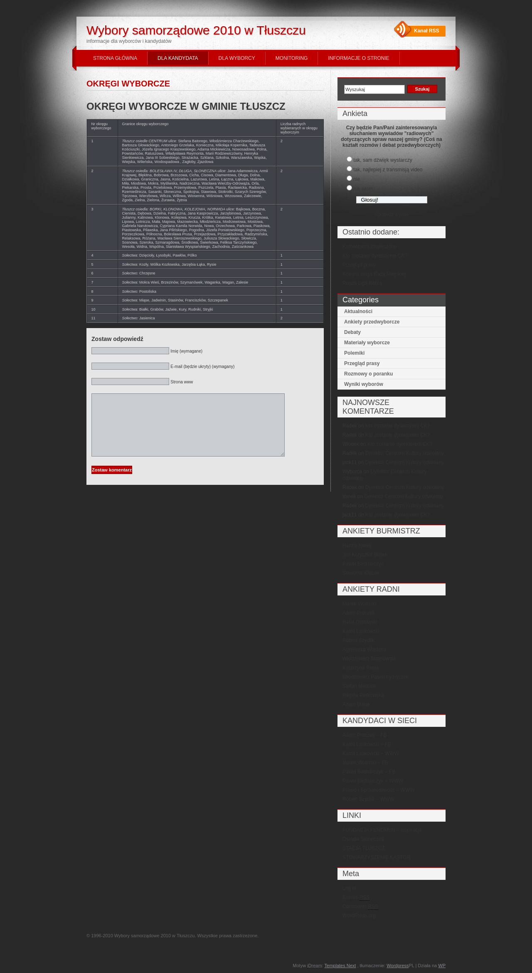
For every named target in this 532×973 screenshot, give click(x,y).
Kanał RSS (426, 31)
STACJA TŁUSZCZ (363, 848)
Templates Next (340, 965)
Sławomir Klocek (360, 573)
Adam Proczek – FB (364, 735)
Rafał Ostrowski (359, 622)
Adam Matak (356, 704)
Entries (355, 897)
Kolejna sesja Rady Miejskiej (374, 274)
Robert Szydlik (358, 640)
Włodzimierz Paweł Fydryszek (375, 677)
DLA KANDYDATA (178, 58)
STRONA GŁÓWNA (115, 58)
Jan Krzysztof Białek (364, 555)
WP (442, 965)
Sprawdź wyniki (391, 214)
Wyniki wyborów (363, 384)
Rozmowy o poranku (368, 374)
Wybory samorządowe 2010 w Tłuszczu (196, 30)
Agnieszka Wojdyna (364, 649)
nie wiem (363, 189)
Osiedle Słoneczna (363, 839)
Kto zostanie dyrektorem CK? (374, 256)
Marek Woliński (359, 604)
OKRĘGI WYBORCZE (128, 83)
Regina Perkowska (363, 695)
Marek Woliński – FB (365, 763)
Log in (349, 888)
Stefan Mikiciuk (359, 686)
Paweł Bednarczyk (363, 564)
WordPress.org (359, 916)
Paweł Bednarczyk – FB (368, 772)
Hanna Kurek (357, 545)
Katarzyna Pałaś (360, 668)
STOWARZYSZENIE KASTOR (376, 857)
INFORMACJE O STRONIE (358, 58)
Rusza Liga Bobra (362, 283)
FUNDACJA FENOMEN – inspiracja (382, 830)
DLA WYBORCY (237, 58)
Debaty (352, 332)
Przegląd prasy (359, 265)
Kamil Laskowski (360, 631)
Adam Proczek (358, 613)
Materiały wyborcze (367, 343)
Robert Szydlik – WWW (368, 799)
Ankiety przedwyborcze (371, 322)
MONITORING (292, 58)
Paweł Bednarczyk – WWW (372, 781)
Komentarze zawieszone (369, 246)
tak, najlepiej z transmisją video (387, 170)
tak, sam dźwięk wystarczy (382, 160)
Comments (360, 907)
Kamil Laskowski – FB (366, 744)
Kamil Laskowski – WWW (370, 753)
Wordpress (398, 965)
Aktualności (358, 311)
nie (356, 179)
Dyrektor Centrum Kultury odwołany (404, 453)
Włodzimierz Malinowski (368, 659)
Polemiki (354, 353)
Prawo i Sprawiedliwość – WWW (378, 790)
